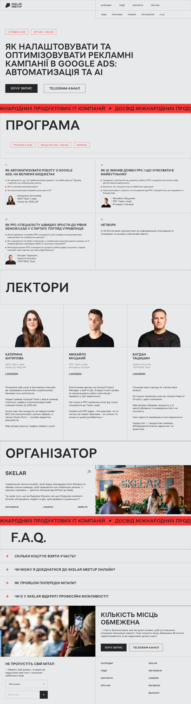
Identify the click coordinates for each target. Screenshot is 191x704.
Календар (106, 5)
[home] (13, 5)
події (122, 5)
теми (104, 15)
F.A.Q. (162, 15)
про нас (155, 5)
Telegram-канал (64, 88)
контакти (138, 5)
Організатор (147, 15)
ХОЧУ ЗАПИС (21, 88)
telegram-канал (146, 647)
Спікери (132, 15)
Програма (117, 15)
